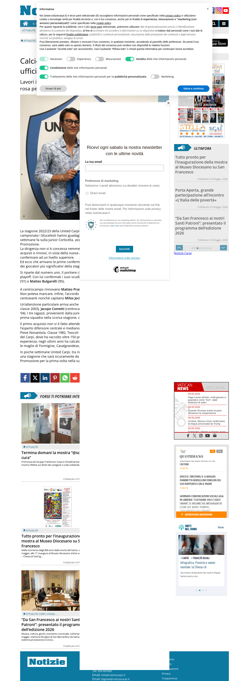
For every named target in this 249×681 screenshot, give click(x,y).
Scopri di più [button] (53, 88)
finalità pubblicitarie (77, 34)
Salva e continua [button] (193, 88)
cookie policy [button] (103, 23)
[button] (208, 9)
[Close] (168, 103)
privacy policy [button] (173, 15)
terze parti (96, 26)
